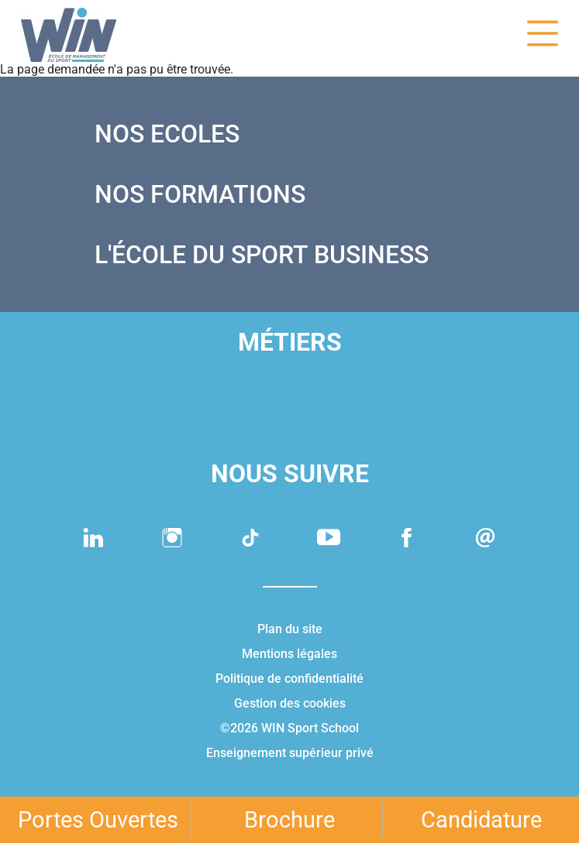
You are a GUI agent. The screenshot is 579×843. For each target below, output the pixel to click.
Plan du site (289, 629)
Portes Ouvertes (98, 820)
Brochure (289, 820)
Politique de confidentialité (289, 678)
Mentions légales (289, 653)
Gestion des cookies (290, 703)
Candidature (481, 820)
